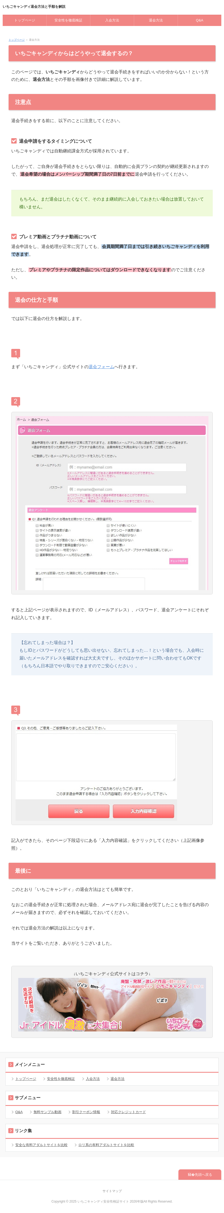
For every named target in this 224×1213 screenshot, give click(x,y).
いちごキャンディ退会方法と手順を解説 (34, 7)
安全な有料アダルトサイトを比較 (41, 1145)
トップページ (24, 20)
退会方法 (156, 20)
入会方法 (112, 20)
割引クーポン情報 (86, 1112)
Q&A (199, 20)
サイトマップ (112, 1191)
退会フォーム (101, 366)
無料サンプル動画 (47, 1112)
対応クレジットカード (128, 1112)
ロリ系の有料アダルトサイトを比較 (106, 1145)
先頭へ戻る (203, 1175)
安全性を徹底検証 (68, 20)
